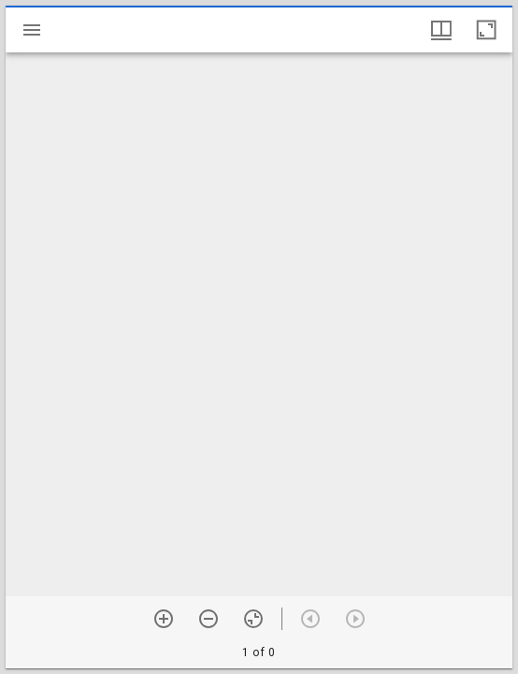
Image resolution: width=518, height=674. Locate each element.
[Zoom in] (163, 618)
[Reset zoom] (253, 618)
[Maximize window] (486, 29)
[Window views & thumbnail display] (441, 29)
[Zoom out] (208, 618)
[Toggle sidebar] (31, 29)
